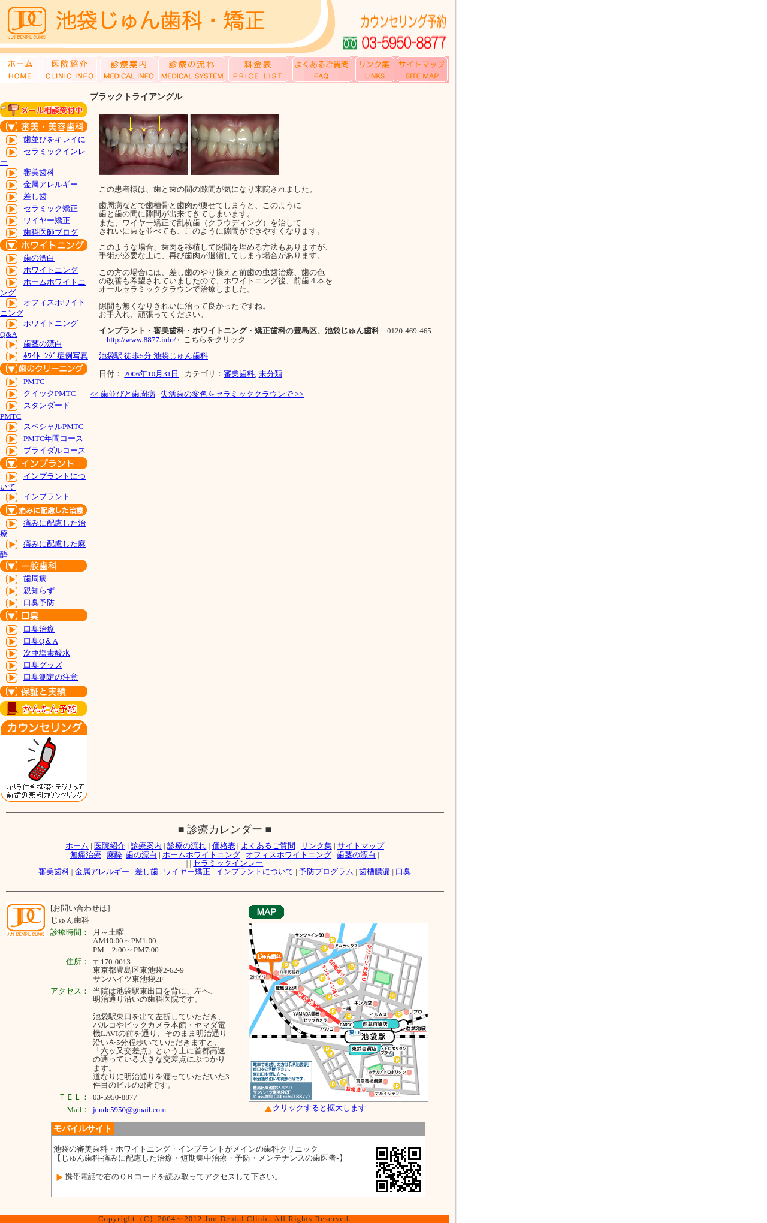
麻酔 (114, 854)
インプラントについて (255, 871)
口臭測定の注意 (50, 676)
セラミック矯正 (50, 208)
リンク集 (316, 845)
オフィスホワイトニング (288, 854)
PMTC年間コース (53, 438)
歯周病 (35, 578)
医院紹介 (109, 845)
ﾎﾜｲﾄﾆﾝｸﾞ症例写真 (55, 355)
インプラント (46, 496)
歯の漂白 (39, 257)
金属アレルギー (50, 184)
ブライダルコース (54, 450)
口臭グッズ (42, 664)
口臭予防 (39, 602)
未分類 (270, 373)
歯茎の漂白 (42, 343)
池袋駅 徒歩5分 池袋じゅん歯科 (153, 355)
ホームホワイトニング (201, 854)
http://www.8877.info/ (141, 339)
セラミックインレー (228, 863)
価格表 (223, 845)
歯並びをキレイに (54, 139)
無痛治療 (85, 854)
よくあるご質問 (268, 845)
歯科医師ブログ (50, 232)
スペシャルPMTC (53, 426)
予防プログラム (326, 871)
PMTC (33, 381)
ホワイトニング (50, 269)
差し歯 (35, 196)
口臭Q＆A (40, 640)
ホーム (77, 845)
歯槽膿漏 (374, 871)
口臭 (403, 871)
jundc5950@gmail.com (129, 1109)
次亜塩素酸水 (46, 652)
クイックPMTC (49, 393)
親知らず (39, 590)
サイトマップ (360, 845)
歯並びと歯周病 (122, 393)
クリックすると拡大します (319, 1108)
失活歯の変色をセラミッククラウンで (232, 393)
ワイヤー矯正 (46, 220)
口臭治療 (39, 628)
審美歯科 (39, 172)
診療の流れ (186, 845)
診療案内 (146, 845)
